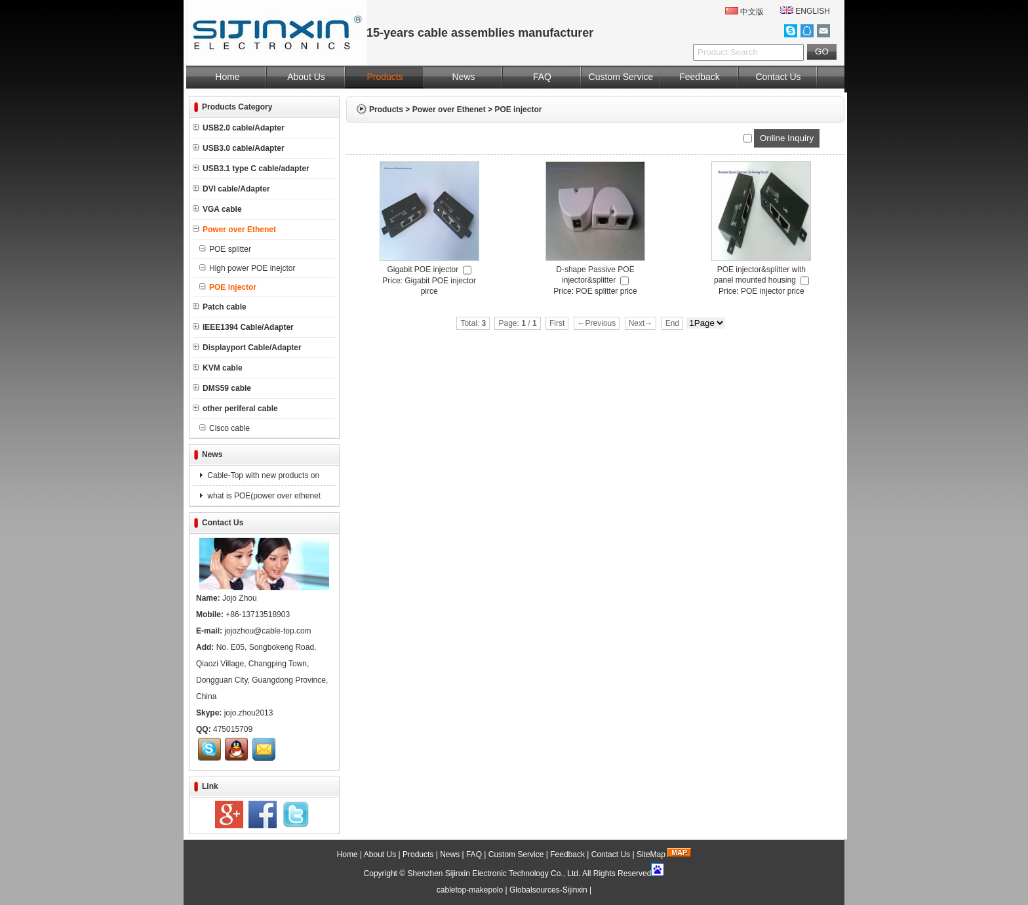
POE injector (518, 109)
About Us (306, 76)
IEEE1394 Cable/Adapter (243, 327)
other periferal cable (235, 408)
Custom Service (621, 76)
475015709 (232, 729)
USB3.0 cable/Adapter (239, 148)
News (463, 76)
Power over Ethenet (449, 109)
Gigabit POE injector (422, 269)
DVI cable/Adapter (231, 188)
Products (384, 76)
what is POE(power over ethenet (263, 495)
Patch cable (220, 307)
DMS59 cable (222, 388)
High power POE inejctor (247, 268)
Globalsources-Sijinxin (548, 890)
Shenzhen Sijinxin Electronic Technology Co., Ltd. (493, 873)
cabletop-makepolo (470, 890)
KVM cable (218, 367)
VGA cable (217, 209)
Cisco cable (224, 428)
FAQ (542, 76)
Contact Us (778, 76)
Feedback (699, 76)
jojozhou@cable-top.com (267, 630)
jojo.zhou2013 (248, 712)
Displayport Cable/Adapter (247, 347)
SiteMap (651, 854)
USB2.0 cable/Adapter (239, 127)
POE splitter (225, 249)
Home (227, 76)
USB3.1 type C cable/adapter (251, 168)
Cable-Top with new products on (262, 475)
